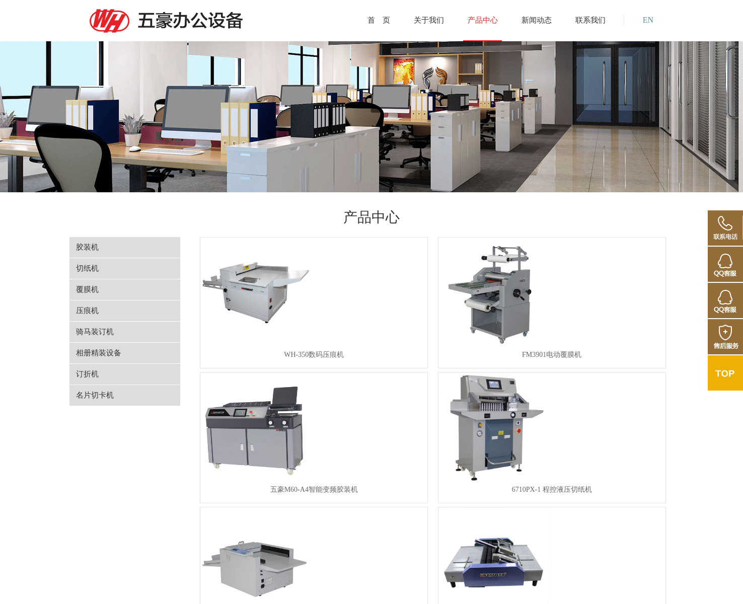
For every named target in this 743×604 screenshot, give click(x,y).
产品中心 (483, 20)
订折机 (87, 374)
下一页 (560, 535)
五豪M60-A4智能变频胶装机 (492, 357)
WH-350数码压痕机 (251, 357)
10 (530, 535)
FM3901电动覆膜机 (371, 357)
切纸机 (87, 268)
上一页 (299, 535)
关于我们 (429, 20)
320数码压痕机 (251, 499)
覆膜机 (87, 289)
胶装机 (87, 247)
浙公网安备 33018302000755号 (377, 585)
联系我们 (590, 20)
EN (648, 20)
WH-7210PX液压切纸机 (492, 499)
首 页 (378, 20)
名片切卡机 (95, 395)
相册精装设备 (98, 353)
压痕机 (87, 311)
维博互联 (606, 585)
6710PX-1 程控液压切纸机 (613, 357)
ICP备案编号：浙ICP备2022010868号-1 (490, 585)
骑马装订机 (95, 332)
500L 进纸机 (613, 499)
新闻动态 (537, 20)
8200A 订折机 (372, 499)
